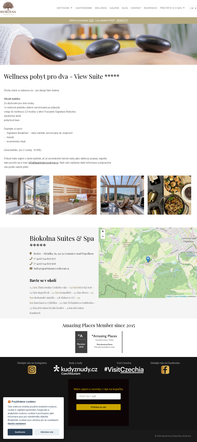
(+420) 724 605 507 (45, 258)
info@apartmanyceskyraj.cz (43, 162)
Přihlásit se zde (98, 407)
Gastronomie (84, 8)
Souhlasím (20, 432)
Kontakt (136, 8)
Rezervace (150, 8)
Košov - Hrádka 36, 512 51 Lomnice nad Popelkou (63, 253)
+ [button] (103, 231)
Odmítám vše (46, 432)
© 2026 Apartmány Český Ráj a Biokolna (173, 436)
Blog (125, 8)
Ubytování (63, 8)
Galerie (114, 8)
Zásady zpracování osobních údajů (98, 413)
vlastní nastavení (17, 423)
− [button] (103, 236)
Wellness (101, 8)
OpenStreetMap (181, 296)
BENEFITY (122, 20)
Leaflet (168, 296)
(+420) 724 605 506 (45, 263)
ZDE (91, 20)
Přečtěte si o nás (171, 8)
